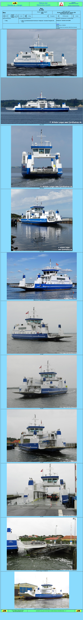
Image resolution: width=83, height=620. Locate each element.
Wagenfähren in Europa (73, 3)
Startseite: (74, 2)
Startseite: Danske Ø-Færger (73, 5)
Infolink (57, 24)
